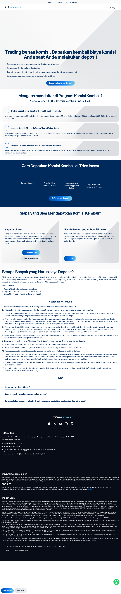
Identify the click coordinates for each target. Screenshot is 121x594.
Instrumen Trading (11, 437)
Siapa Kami (92, 457)
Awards (92, 464)
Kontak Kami (93, 480)
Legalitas (92, 475)
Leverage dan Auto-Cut (13, 444)
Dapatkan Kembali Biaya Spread (97, 424)
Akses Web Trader (11, 459)
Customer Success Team (96, 459)
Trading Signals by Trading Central (98, 442)
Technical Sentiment (95, 437)
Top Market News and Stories (97, 444)
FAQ (91, 482)
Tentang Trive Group (95, 462)
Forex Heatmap (94, 447)
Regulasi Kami (93, 472)
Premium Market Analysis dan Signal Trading (101, 431)
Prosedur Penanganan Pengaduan (98, 477)
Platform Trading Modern (13, 454)
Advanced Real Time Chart (96, 434)
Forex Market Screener (96, 439)
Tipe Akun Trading (11, 421)
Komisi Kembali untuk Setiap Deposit (99, 421)
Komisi (8, 442)
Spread (8, 439)
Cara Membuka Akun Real (13, 429)
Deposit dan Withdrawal (13, 424)
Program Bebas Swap (12, 447)
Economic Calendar (95, 449)
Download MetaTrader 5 (13, 457)
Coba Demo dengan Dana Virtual (15, 427)
